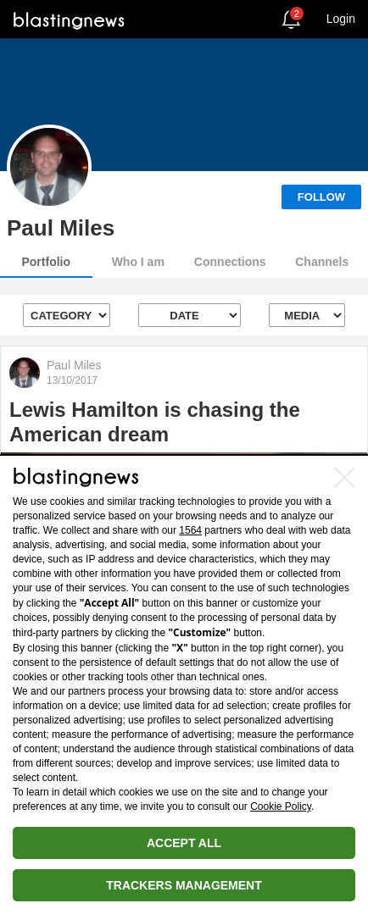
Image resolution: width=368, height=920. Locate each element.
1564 (190, 530)
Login (340, 18)
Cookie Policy (280, 806)
